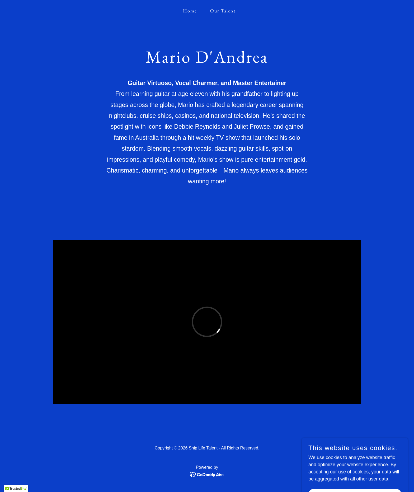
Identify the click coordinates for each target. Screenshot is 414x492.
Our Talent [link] (223, 11)
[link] (207, 474)
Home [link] (190, 11)
